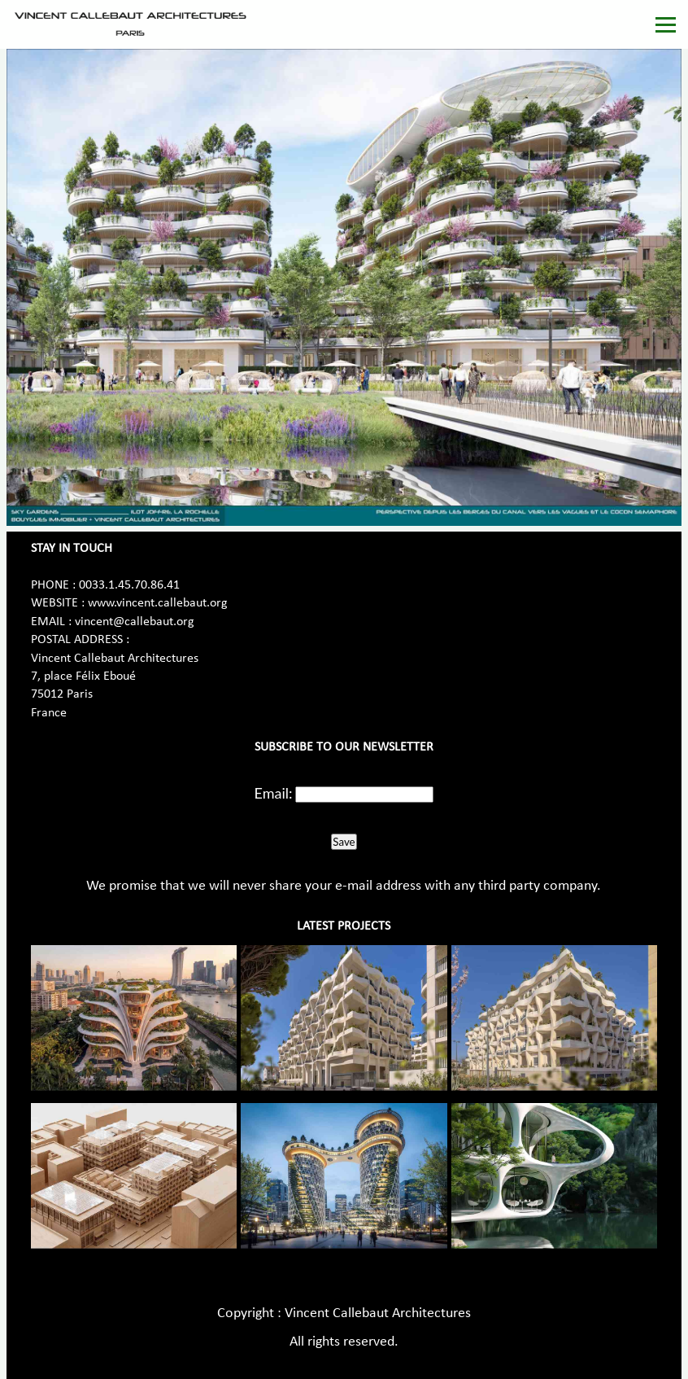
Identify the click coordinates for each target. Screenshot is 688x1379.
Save (344, 841)
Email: (274, 793)
